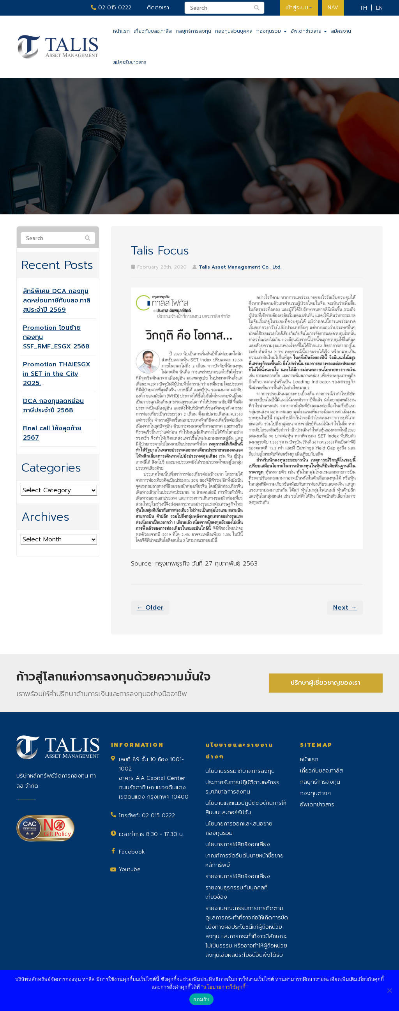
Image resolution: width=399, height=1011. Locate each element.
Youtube (130, 869)
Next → (345, 607)
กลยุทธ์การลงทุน (193, 31)
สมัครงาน (341, 31)
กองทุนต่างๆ (315, 793)
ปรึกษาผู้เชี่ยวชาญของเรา (325, 683)
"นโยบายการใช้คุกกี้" (224, 987)
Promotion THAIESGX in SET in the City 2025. (56, 374)
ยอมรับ (201, 999)
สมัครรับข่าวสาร (130, 62)
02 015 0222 (111, 8)
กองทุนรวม (271, 31)
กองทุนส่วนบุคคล (233, 31)
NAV (333, 8)
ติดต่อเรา (158, 8)
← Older (150, 607)
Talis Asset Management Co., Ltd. (240, 266)
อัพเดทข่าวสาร (309, 31)
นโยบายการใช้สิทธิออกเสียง (237, 844)
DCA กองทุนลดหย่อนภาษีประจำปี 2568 (53, 405)
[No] (389, 990)
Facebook (132, 852)
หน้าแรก (121, 31)
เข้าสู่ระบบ (299, 8)
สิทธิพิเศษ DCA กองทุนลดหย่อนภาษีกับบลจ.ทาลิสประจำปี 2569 (56, 300)
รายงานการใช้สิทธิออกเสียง (237, 876)
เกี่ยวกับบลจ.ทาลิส (153, 31)
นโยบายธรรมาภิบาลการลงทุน (240, 771)
